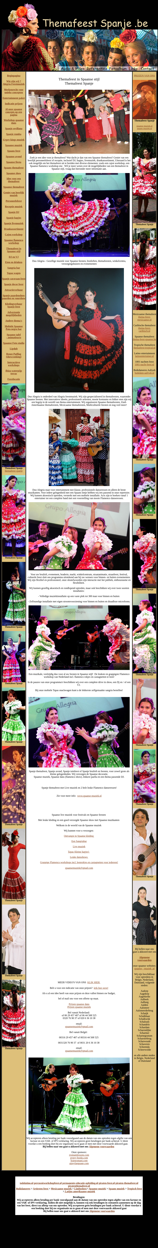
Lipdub (14, 348)
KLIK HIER (93, 982)
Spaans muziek (117, 1188)
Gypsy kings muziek (13, 139)
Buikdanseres (23, 1188)
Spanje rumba (13, 134)
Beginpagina (13, 75)
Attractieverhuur (14, 290)
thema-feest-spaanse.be (144, 339)
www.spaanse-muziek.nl (89, 795)
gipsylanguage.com (79, 1163)
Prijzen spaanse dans (79, 1004)
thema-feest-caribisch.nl (144, 329)
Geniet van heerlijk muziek (13, 194)
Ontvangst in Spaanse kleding (79, 836)
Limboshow (80, 1188)
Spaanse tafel (14, 334)
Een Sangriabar (79, 841)
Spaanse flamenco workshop (13, 241)
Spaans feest (13, 151)
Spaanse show (13, 173)
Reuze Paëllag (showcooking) (13, 355)
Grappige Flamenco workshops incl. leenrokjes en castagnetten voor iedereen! (79, 862)
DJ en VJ (14, 257)
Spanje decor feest (13, 284)
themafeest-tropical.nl (144, 347)
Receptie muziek (13, 206)
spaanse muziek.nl (145, 126)
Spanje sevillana (13, 128)
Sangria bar (13, 267)
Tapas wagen (14, 273)
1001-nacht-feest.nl (144, 364)
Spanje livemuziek (14, 223)
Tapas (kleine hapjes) (79, 851)
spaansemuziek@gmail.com (79, 868)
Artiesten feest (41, 1188)
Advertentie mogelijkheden (13, 313)
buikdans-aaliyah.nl (144, 373)
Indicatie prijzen (13, 103)
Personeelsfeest (14, 201)
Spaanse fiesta (13, 162)
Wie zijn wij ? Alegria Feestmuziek (14, 82)
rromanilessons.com (79, 1155)
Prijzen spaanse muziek (79, 1007)
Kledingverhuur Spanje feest (13, 305)
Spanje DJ (13, 212)
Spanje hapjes (13, 217)
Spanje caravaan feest (13, 278)
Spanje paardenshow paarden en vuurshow (13, 297)
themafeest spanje (14, 471)
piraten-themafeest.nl (127, 1183)
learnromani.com (79, 1160)
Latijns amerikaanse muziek (79, 1191)
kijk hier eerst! (101, 988)
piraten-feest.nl (107, 1183)
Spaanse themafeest (13, 187)
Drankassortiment (13, 229)
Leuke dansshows (79, 857)
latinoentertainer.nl (144, 356)
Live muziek (79, 846)
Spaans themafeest (14, 167)
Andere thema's (13, 320)
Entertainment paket (14, 98)
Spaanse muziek (13, 145)
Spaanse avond (14, 156)
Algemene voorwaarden (101, 1146)
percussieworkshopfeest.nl (48, 1183)
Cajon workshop (13, 234)
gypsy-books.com (79, 1157)
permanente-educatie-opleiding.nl (80, 1183)
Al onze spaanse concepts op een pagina (13, 112)
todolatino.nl (26, 1183)
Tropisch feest (134, 1188)
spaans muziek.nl (144, 128)
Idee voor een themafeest (14, 180)
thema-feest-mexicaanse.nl (144, 318)
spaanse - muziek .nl (144, 968)
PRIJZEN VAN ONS (144, 75)
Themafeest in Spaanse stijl (13, 250)
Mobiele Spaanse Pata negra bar (14, 327)
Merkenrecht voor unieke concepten (14, 91)
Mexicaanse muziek (61, 1188)
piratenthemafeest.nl (79, 1186)
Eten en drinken (13, 262)
